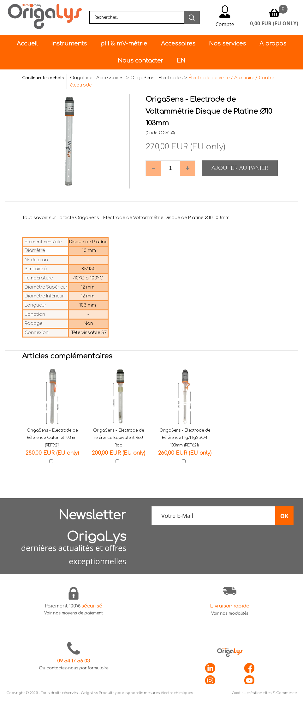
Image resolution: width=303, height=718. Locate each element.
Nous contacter (140, 60)
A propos (272, 43)
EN (181, 60)
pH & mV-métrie (123, 43)
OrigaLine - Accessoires (97, 77)
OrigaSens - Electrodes (156, 77)
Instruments (69, 43)
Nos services (227, 43)
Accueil (27, 43)
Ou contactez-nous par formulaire (73, 668)
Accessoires (178, 43)
